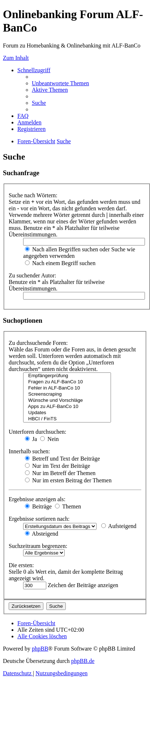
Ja (31, 439)
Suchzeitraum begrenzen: (38, 546)
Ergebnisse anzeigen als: (37, 499)
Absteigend (41, 534)
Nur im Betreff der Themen (60, 473)
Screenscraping (67, 394)
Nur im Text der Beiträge (57, 466)
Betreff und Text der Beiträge (62, 458)
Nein (49, 439)
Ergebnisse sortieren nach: (39, 519)
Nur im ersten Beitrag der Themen (68, 480)
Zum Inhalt (16, 58)
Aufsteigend (118, 526)
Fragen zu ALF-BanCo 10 (67, 382)
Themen (68, 506)
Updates (67, 413)
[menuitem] (60, 83)
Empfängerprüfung (67, 376)
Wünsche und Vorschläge (67, 400)
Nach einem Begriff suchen (60, 263)
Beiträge (38, 506)
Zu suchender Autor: (32, 275)
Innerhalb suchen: (29, 451)
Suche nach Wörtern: (33, 195)
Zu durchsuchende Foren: (38, 343)
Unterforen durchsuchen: (38, 432)
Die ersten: (21, 565)
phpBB (40, 649)
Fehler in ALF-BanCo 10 (67, 388)
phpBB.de (82, 661)
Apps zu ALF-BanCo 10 (67, 407)
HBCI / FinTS (67, 419)
